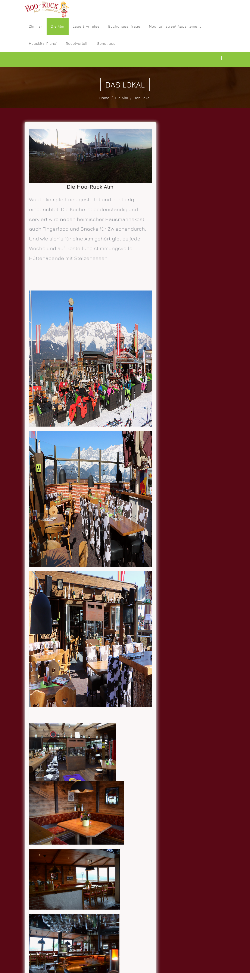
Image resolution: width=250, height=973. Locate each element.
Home (104, 98)
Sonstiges (106, 43)
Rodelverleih (77, 43)
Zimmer (35, 26)
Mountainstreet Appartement (175, 26)
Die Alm (57, 26)
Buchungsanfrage (124, 26)
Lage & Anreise (86, 26)
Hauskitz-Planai (43, 43)
